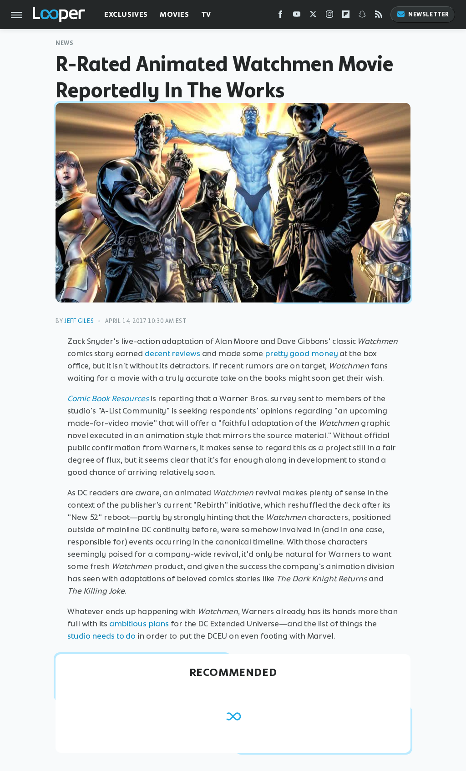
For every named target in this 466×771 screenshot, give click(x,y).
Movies (174, 14)
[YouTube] (296, 16)
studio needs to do (101, 635)
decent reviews (172, 353)
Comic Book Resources (108, 398)
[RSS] (378, 16)
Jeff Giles (79, 321)
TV (206, 14)
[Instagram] (329, 16)
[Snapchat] (362, 16)
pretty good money (301, 353)
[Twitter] (313, 16)
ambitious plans (139, 623)
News (64, 43)
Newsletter (422, 14)
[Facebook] (280, 16)
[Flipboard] (345, 16)
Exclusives (126, 14)
